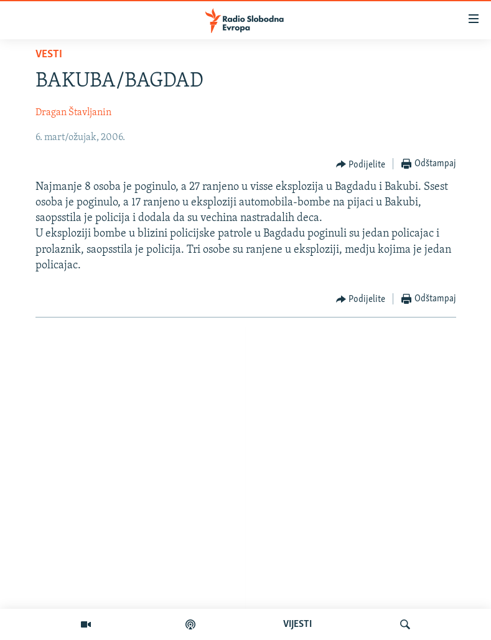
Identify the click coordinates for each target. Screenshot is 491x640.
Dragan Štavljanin (73, 113)
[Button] (361, 164)
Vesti (48, 54)
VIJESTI (297, 624)
